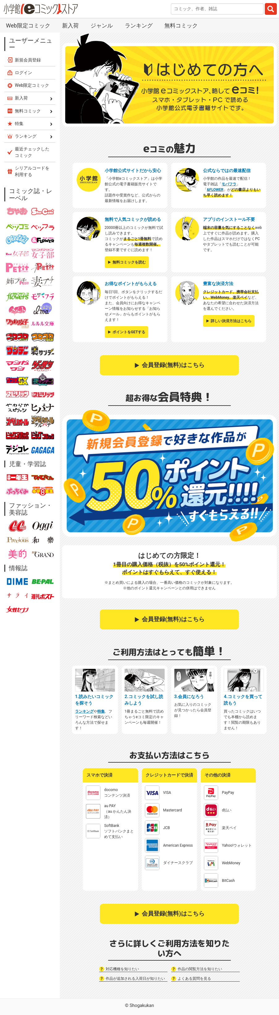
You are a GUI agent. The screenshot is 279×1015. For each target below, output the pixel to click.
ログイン (23, 72)
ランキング (139, 25)
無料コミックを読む (129, 262)
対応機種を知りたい (122, 969)
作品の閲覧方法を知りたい (200, 969)
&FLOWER (215, 189)
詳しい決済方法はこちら (231, 321)
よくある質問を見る (194, 978)
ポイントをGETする (128, 332)
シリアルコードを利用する (32, 171)
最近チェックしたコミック (32, 152)
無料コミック (181, 25)
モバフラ (229, 184)
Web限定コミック (28, 25)
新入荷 (70, 25)
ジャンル (102, 25)
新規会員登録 (28, 59)
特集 (101, 711)
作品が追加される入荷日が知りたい (135, 978)
